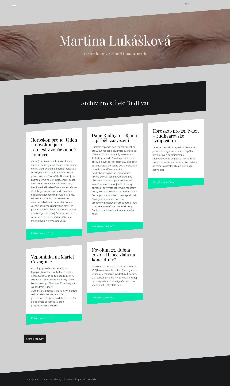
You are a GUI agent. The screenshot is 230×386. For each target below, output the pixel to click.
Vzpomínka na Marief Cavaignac (52, 259)
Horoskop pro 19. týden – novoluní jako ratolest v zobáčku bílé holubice (54, 147)
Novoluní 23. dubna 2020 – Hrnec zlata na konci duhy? (113, 255)
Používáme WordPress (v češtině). (43, 379)
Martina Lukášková (115, 40)
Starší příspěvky (35, 338)
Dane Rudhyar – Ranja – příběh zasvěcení (114, 137)
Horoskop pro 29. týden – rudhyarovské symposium (176, 136)
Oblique (77, 379)
